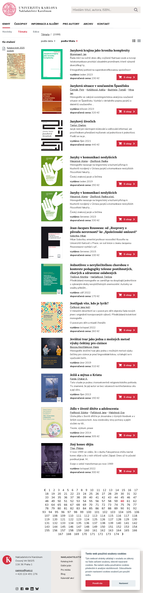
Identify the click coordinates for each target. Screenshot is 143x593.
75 (122, 505)
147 (78, 527)
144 (55, 527)
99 (82, 512)
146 (70, 527)
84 (84, 508)
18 (47, 494)
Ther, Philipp (77, 448)
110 (70, 516)
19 (53, 494)
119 (47, 519)
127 (110, 519)
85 (90, 508)
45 (122, 497)
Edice (36, 31)
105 (128, 512)
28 (109, 494)
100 (88, 512)
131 (47, 523)
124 (86, 519)
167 (60, 534)
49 (53, 501)
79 (53, 508)
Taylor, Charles (78, 125)
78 (47, 508)
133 (62, 523)
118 (134, 516)
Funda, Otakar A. (79, 379)
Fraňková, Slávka (79, 412)
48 (47, 501)
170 (84, 534)
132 (55, 523)
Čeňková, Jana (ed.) (80, 307)
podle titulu (69, 41)
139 (110, 523)
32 (135, 494)
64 (53, 505)
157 (62, 530)
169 (76, 534)
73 (109, 505)
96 (63, 512)
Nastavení (123, 583)
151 (110, 527)
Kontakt (103, 24)
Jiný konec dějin (81, 444)
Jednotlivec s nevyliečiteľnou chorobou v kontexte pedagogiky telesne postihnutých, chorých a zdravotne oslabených (101, 269)
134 (70, 523)
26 (97, 494)
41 (97, 497)
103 (112, 512)
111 (78, 516)
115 (110, 516)
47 (135, 497)
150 (102, 527)
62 (135, 501)
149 (94, 527)
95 (56, 512)
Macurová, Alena (79, 161)
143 (47, 527)
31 (128, 494)
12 (104, 490)
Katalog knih (67, 561)
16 (129, 490)
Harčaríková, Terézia (101, 277)
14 (117, 490)
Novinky (7, 31)
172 (100, 534)
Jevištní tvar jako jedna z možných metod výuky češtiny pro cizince (100, 341)
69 (84, 505)
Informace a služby (45, 24)
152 (118, 527)
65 (59, 505)
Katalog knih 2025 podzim (16, 64)
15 (123, 490)
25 (90, 494)
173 (108, 534)
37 (72, 497)
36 (65, 497)
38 (78, 497)
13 (110, 490)
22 (72, 494)
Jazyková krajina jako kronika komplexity (100, 50)
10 (92, 490)
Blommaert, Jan (78, 54)
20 (59, 494)
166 (134, 530)
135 (78, 523)
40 (90, 497)
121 (62, 519)
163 (110, 530)
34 (53, 497)
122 (70, 519)
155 (47, 530)
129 (126, 519)
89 (116, 508)
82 (72, 508)
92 (135, 508)
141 (126, 523)
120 (55, 519)
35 (59, 497)
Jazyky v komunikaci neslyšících (93, 157)
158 (70, 530)
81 (65, 508)
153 (126, 527)
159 (78, 530)
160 (86, 530)
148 (86, 527)
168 (68, 534)
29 (116, 494)
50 (59, 501)
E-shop (127, 77)
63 (47, 505)
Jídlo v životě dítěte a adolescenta (94, 409)
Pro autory (71, 24)
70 (90, 505)
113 (94, 516)
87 (103, 508)
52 (72, 501)
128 (118, 519)
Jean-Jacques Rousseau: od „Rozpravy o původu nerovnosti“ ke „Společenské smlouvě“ (103, 230)
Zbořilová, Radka (99, 161)
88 (109, 508)
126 (102, 519)
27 (103, 494)
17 (136, 490)
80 (59, 508)
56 (97, 501)
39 (84, 497)
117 (126, 516)
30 (122, 494)
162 (102, 530)
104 (120, 512)
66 (65, 505)
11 (98, 490)
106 (136, 512)
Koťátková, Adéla (96, 89)
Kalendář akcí (67, 578)
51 (65, 501)
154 (134, 527)
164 (118, 530)
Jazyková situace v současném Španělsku (99, 86)
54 (84, 501)
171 (92, 534)
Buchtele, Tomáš (117, 89)
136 (86, 523)
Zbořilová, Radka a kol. (102, 196)
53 (78, 501)
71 (97, 505)
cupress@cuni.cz (24, 570)
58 (109, 501)
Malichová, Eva (116, 412)
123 (78, 519)
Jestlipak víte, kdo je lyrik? (89, 303)
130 (134, 519)
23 (78, 494)
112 (86, 516)
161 (94, 530)
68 (78, 505)
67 (72, 505)
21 (65, 494)
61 (128, 501)
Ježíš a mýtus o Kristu (86, 375)
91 (128, 508)
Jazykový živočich (83, 121)
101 (96, 512)
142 (134, 523)
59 (116, 501)
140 (118, 523)
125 (94, 519)
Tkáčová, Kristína (79, 277)
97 (69, 512)
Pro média (65, 569)
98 (75, 512)
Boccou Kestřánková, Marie (84, 347)
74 (116, 505)
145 (62, 527)
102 (104, 512)
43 (109, 497)
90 (122, 508)
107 (47, 516)
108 (55, 516)
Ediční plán (66, 565)
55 (90, 501)
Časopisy (20, 24)
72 (103, 505)
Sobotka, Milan (78, 236)
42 (103, 497)
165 (126, 530)
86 (97, 508)
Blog (63, 574)
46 (128, 497)
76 (128, 505)
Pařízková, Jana (98, 412)
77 (135, 505)
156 (55, 530)
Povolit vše (97, 583)
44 (116, 497)
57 (103, 501)
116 (118, 516)
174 (116, 534)
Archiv (88, 24)
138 (102, 523)
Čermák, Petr (77, 89)
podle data (48, 41)
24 (84, 494)
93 (44, 512)
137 (94, 523)
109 (62, 516)
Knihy (6, 24)
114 (102, 516)
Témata (22, 31)
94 (50, 512)
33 (47, 497)
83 (78, 508)
